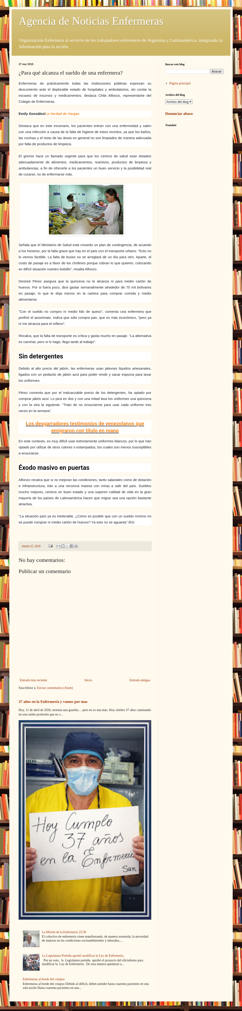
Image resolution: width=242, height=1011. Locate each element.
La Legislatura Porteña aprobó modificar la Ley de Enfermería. (83, 955)
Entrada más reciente (33, 680)
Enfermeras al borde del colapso (44, 979)
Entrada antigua (140, 680)
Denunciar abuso (179, 113)
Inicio (88, 680)
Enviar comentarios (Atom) (55, 688)
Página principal (180, 83)
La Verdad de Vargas (62, 114)
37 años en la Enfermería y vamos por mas (53, 701)
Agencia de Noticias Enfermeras (91, 21)
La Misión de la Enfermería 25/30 (64, 932)
